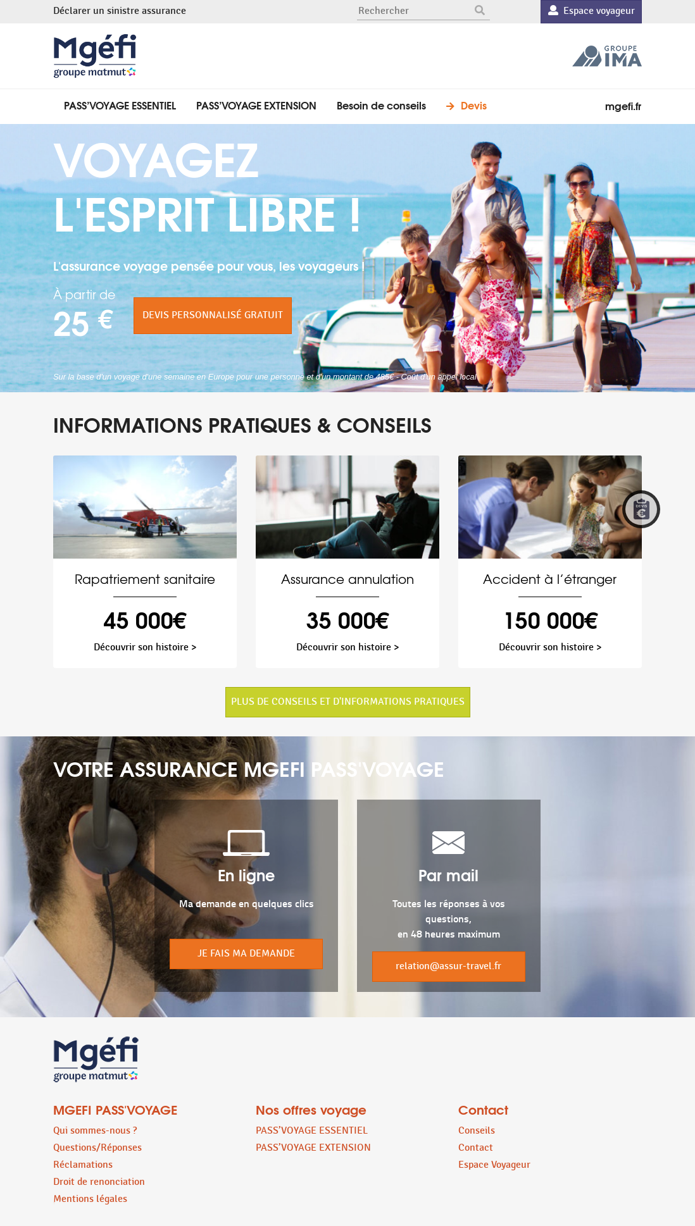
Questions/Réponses (97, 1148)
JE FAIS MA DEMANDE (246, 954)
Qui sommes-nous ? (95, 1131)
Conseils (476, 1131)
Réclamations (83, 1165)
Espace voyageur (591, 11)
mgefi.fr (623, 105)
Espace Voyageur (494, 1165)
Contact (475, 1148)
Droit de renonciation (99, 1182)
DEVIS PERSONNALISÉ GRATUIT (212, 315)
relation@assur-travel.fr (448, 966)
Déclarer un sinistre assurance (119, 11)
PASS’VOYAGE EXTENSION (256, 105)
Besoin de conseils (381, 105)
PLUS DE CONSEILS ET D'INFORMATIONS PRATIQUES (348, 702)
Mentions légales (90, 1199)
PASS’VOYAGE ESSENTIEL (120, 105)
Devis (474, 105)
